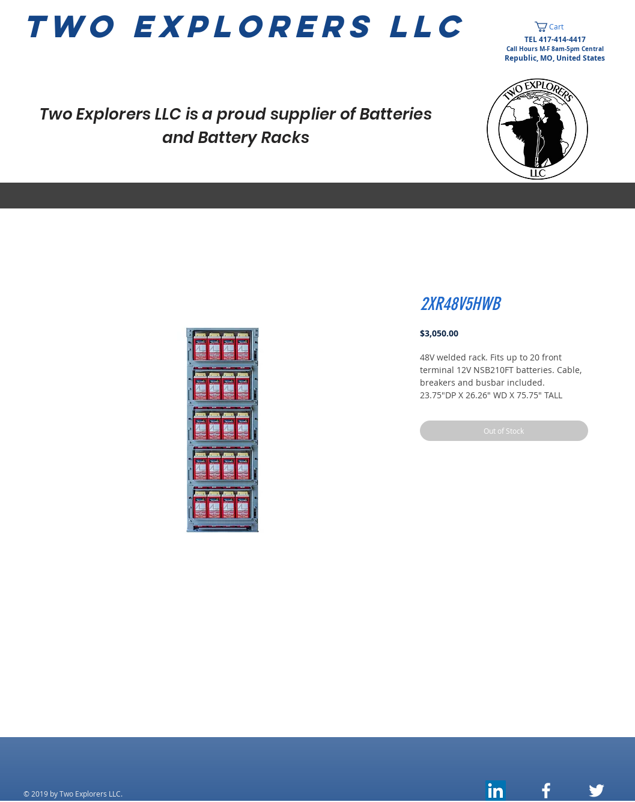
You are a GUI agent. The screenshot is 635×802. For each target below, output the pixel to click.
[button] (555, 27)
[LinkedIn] (495, 790)
